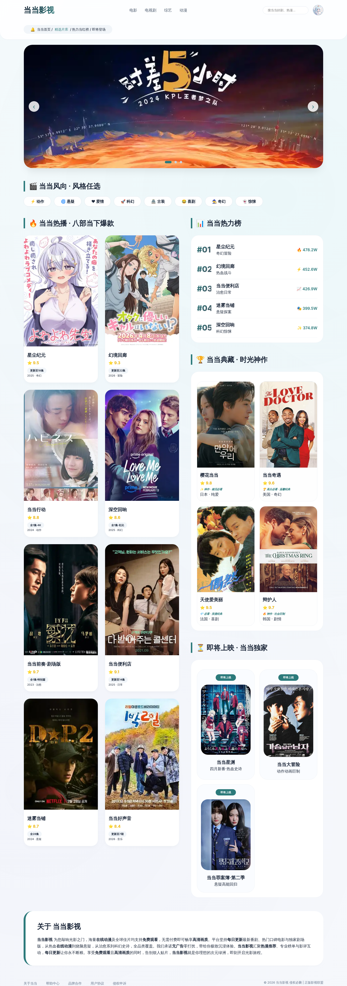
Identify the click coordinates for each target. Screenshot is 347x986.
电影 (133, 10)
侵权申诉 (119, 983)
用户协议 (97, 983)
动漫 (183, 10)
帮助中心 (53, 983)
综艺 (168, 10)
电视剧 (150, 10)
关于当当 (30, 983)
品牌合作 (75, 983)
